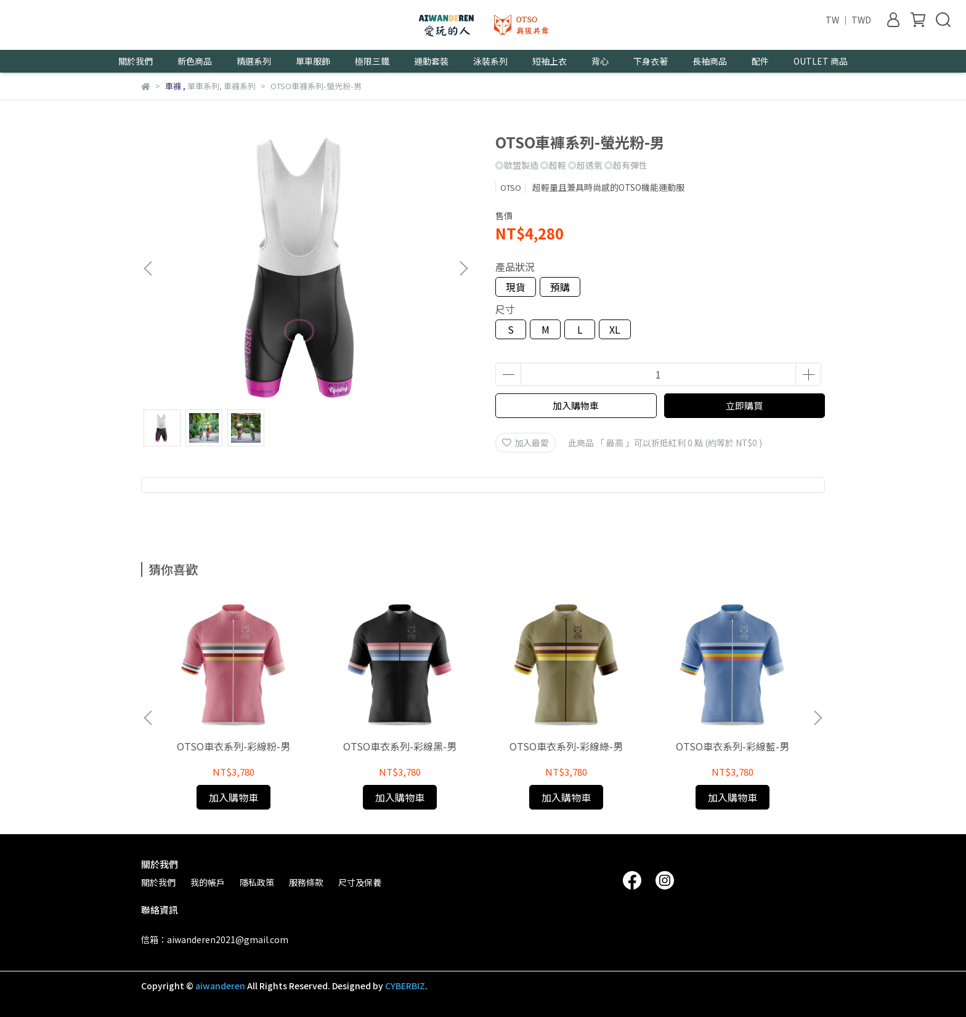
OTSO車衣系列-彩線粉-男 (233, 746)
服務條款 (306, 882)
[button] (463, 268)
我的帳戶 (207, 882)
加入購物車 (576, 405)
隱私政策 (257, 882)
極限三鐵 (372, 61)
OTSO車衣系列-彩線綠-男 (566, 746)
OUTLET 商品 (821, 61)
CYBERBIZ (405, 985)
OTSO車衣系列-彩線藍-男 (732, 746)
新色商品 (194, 61)
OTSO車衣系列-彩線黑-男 (400, 746)
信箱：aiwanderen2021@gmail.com (214, 939)
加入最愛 (525, 442)
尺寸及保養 (359, 882)
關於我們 (158, 882)
